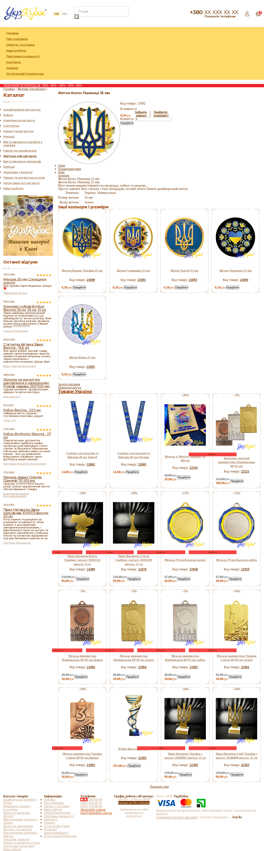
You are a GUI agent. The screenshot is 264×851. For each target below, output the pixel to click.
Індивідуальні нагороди (22, 110)
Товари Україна (75, 391)
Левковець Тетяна (15, 293)
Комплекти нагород (19, 120)
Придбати (127, 123)
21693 (193, 280)
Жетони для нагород (20, 156)
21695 (90, 366)
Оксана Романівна (15, 331)
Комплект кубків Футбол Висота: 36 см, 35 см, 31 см (24, 308)
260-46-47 (91, 803)
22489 (91, 569)
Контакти (13, 62)
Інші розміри (63, 173)
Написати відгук (69, 387)
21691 (142, 280)
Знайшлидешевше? (161, 113)
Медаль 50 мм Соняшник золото (24, 281)
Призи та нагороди (18, 131)
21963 (91, 765)
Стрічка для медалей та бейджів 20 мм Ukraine (134, 455)
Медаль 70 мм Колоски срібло (236, 560)
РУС (64, 13)
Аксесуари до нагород (21, 183)
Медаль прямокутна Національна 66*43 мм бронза (82, 658)
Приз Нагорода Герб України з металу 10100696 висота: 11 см (236, 755)
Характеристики (69, 169)
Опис (62, 165)
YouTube (257, 53)
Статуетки (11, 126)
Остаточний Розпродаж (25, 74)
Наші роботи (16, 50)
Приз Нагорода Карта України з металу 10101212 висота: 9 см (82, 560)
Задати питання (69, 384)
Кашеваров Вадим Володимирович (16, 495)
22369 (194, 765)
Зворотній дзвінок (93, 809)
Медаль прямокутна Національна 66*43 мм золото (133, 658)
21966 (91, 667)
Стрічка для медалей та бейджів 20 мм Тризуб (82, 455)
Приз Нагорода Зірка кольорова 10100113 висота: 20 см (26, 513)
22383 (142, 758)
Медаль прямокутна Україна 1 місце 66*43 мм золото (236, 658)
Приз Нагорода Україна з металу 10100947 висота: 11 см (185, 755)
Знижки (12, 68)
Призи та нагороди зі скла (24, 178)
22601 (142, 464)
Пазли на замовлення (20, 151)
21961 (245, 667)
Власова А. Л (11, 396)
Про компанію (17, 39)
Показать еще (159, 786)
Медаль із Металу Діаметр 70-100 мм (185, 458)
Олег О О (9, 420)
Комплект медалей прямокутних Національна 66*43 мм (236, 462)
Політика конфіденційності (56, 831)
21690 (90, 280)
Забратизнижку (141, 113)
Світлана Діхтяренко (17, 542)
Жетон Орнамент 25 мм (235, 270)
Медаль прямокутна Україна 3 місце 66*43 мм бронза (82, 755)
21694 (244, 280)
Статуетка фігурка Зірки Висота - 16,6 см (23, 346)
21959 (245, 569)
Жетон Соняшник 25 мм (133, 270)
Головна (12, 33)
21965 (194, 667)
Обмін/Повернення (57, 813)
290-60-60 (91, 799)
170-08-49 (91, 806)
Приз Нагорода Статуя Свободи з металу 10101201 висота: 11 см (133, 560)
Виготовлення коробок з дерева (22, 143)
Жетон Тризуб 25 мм (184, 270)
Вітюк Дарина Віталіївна (19, 366)
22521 (245, 471)
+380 (214, 12)
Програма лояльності (23, 56)
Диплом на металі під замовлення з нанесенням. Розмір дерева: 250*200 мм (26, 383)
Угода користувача (57, 826)
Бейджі (9, 167)
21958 (194, 569)
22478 (142, 569)
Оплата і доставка (20, 45)
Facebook (238, 53)
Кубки (8, 115)
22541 (194, 467)
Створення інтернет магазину (176, 817)
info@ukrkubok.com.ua (96, 813)
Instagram (248, 53)
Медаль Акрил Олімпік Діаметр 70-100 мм (22, 479)
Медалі (8, 136)
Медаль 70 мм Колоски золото (185, 560)
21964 (142, 667)
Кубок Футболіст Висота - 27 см (27, 435)
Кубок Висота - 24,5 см (133, 748)
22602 (91, 464)
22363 (245, 765)
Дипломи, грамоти (17, 172)
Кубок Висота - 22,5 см (22, 410)
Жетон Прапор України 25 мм (82, 270)
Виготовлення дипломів (22, 161)
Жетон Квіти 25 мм (82, 357)
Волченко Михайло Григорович (24, 463)
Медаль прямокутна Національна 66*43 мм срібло (185, 658)
